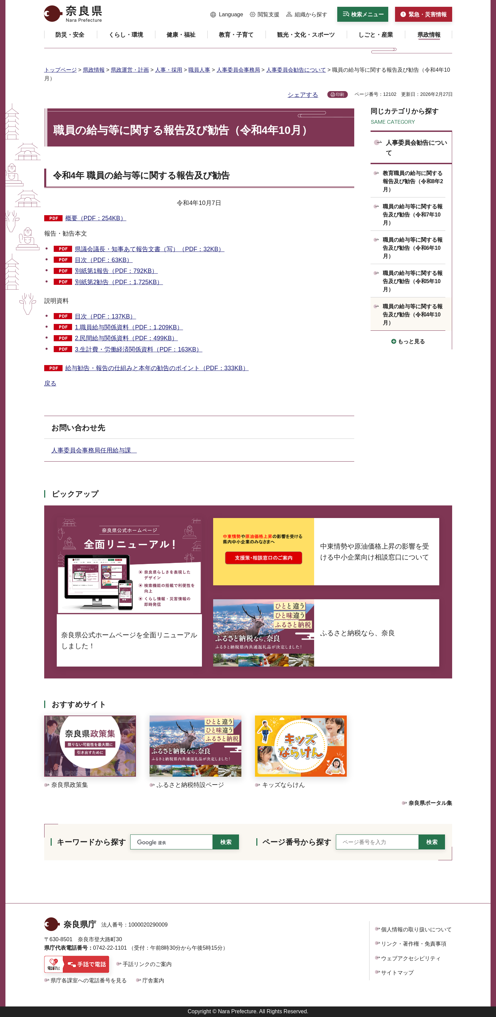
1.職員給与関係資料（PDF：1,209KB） (129, 327)
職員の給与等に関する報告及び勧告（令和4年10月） (413, 315)
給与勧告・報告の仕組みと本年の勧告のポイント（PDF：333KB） (157, 368)
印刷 (340, 94)
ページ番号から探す (296, 842)
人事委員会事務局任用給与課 (94, 450)
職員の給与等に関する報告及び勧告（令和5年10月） (413, 281)
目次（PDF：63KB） (104, 260)
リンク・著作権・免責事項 (413, 944)
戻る (50, 383)
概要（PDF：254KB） (95, 218)
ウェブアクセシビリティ (411, 958)
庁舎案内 (153, 980)
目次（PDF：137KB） (105, 316)
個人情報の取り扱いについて (416, 929)
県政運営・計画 (130, 70)
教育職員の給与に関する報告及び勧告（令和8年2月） (413, 181)
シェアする (303, 94)
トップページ (60, 70)
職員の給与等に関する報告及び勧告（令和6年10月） (413, 248)
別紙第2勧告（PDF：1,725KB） (119, 282)
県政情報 (94, 70)
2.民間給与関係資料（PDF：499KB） (126, 338)
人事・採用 (168, 70)
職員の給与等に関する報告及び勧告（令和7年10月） (413, 215)
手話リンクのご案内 (147, 964)
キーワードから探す (91, 842)
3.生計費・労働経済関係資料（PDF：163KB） (138, 349)
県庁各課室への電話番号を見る (89, 980)
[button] (227, 14)
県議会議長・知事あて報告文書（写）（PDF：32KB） (149, 249)
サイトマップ (397, 973)
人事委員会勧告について (296, 70)
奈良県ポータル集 (430, 803)
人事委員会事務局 (238, 70)
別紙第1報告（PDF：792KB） (116, 271)
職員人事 (199, 70)
